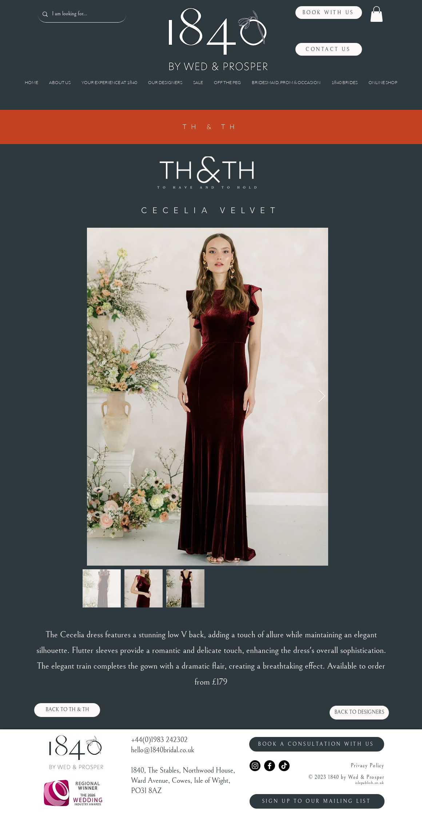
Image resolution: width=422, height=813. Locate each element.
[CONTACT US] (328, 49)
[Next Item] (322, 397)
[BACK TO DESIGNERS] (359, 712)
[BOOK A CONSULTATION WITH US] (316, 744)
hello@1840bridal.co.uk (162, 750)
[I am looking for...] (81, 14)
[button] (376, 14)
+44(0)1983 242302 (159, 740)
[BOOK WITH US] (328, 12)
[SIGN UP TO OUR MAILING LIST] (317, 801)
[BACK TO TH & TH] (67, 710)
